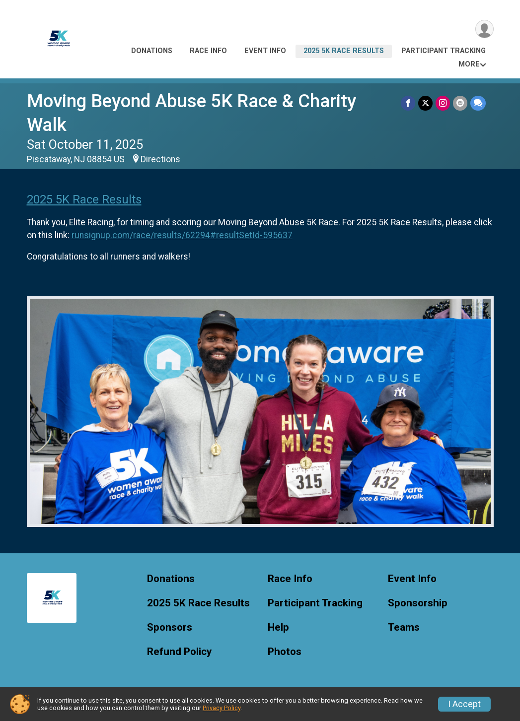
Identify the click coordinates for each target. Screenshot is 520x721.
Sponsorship (417, 603)
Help (278, 627)
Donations (151, 51)
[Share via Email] (460, 103)
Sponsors (169, 627)
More (469, 64)
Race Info (208, 51)
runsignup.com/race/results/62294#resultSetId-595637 (182, 235)
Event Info (265, 51)
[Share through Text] (478, 103)
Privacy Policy (221, 708)
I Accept (464, 704)
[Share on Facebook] (408, 103)
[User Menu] (484, 29)
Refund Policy (179, 651)
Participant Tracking (443, 51)
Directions (160, 159)
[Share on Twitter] (425, 103)
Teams (404, 627)
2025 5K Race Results (343, 51)
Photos (284, 651)
